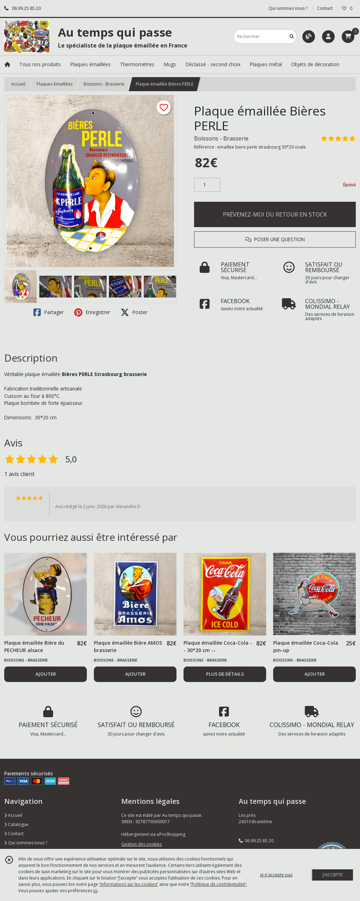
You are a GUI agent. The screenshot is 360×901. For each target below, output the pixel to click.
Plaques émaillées (54, 84)
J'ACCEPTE (332, 875)
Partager (48, 312)
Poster (134, 312)
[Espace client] (328, 36)
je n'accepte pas (276, 875)
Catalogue (16, 824)
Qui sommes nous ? (25, 843)
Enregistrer (92, 312)
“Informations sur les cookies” (128, 884)
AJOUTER (46, 674)
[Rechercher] (291, 36)
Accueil (18, 84)
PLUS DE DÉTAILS (225, 674)
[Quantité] (207, 185)
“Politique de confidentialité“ (218, 884)
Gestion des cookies (141, 844)
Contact (325, 8)
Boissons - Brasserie (104, 84)
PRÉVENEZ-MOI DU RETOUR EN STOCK (275, 214)
